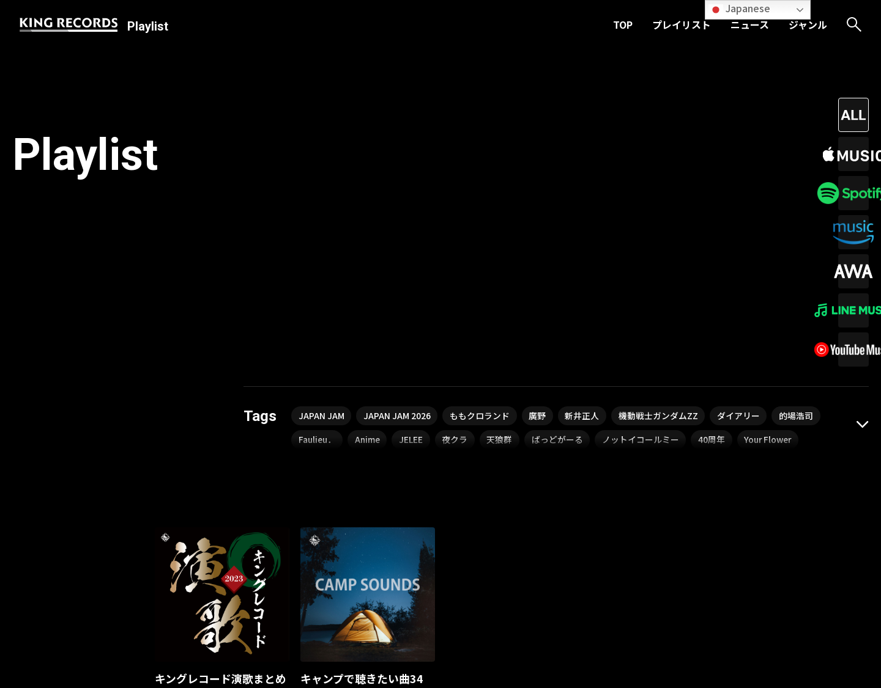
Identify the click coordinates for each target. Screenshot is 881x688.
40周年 (717, 245)
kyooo (363, 544)
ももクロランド (481, 220)
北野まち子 (224, 527)
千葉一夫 (174, 527)
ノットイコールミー (645, 245)
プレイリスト (681, 24)
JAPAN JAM (321, 220)
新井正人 (584, 220)
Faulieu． (318, 245)
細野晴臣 (320, 544)
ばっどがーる (561, 245)
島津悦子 (274, 527)
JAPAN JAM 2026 (397, 220)
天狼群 (503, 245)
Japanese (739, 9)
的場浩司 (799, 220)
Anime (369, 245)
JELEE (414, 245)
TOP (623, 24)
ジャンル (808, 24)
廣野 (539, 220)
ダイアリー (741, 220)
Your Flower (775, 245)
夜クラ (458, 245)
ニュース (749, 24)
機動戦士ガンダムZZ (661, 220)
